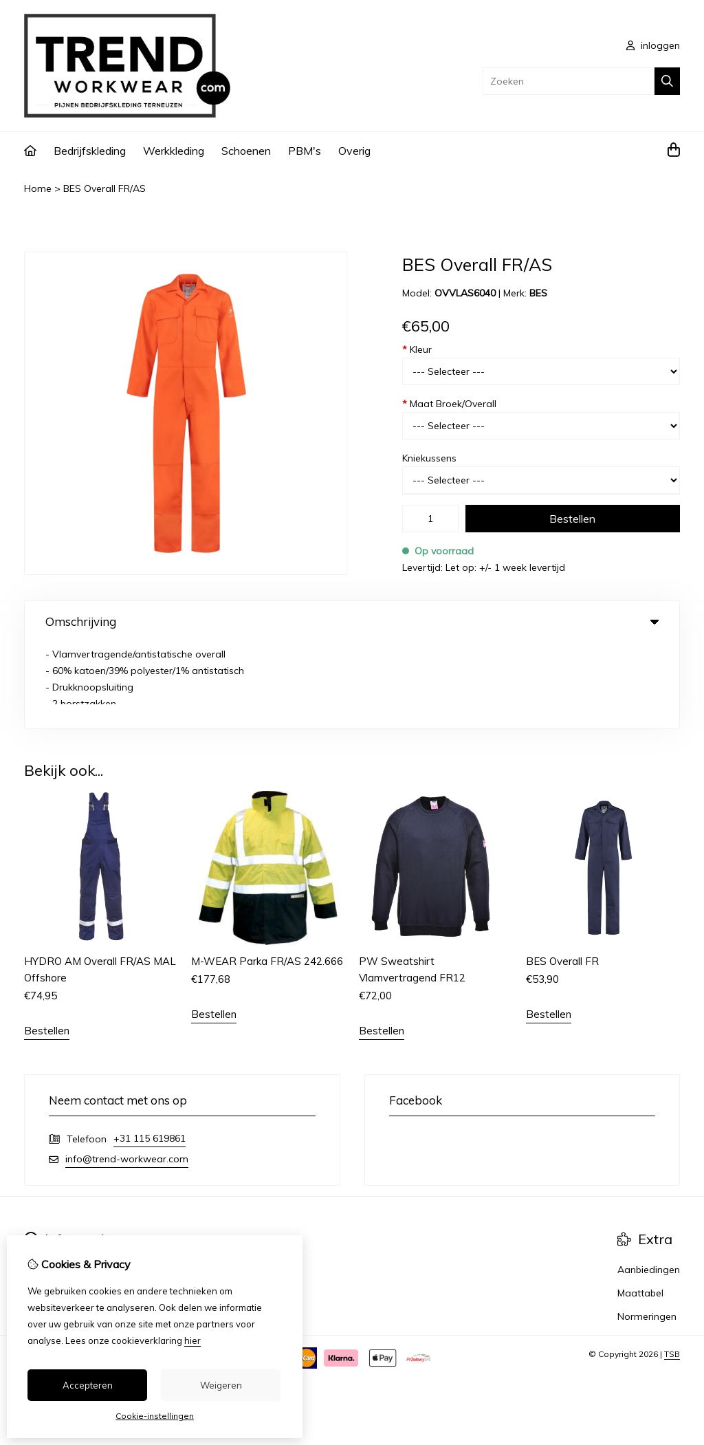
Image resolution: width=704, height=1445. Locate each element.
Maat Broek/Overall (449, 404)
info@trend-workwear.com (126, 1073)
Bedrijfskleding (90, 150)
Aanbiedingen (648, 1183)
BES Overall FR (562, 875)
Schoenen (246, 150)
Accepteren (88, 1385)
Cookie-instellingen (155, 1416)
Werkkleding (173, 150)
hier (192, 1340)
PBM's (304, 150)
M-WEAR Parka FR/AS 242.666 (267, 875)
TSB (672, 1268)
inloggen (653, 45)
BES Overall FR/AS (104, 188)
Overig (354, 150)
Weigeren (221, 1385)
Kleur (417, 349)
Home (38, 188)
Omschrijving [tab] (352, 621)
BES (538, 293)
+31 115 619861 (149, 1052)
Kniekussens (429, 458)
